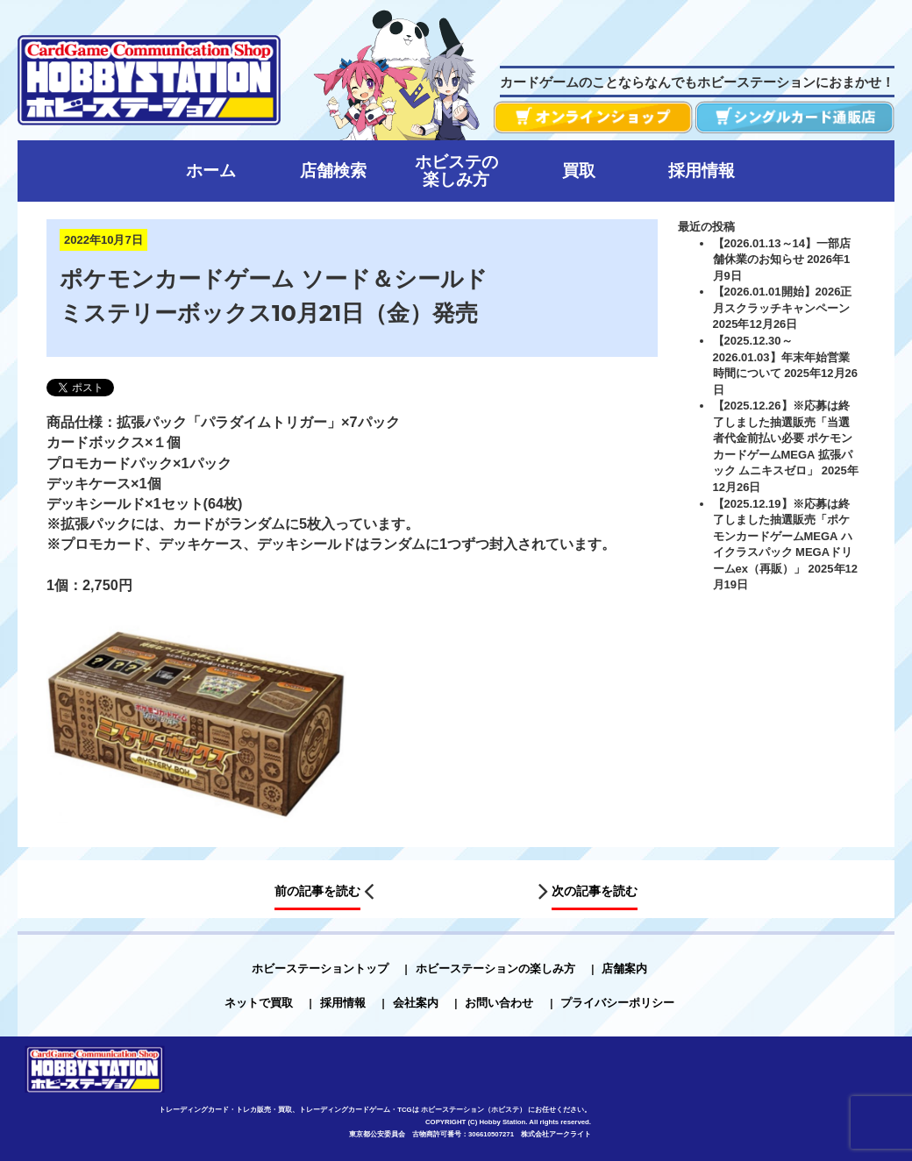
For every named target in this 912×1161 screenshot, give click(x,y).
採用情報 (343, 1002)
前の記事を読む (317, 891)
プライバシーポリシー (617, 1002)
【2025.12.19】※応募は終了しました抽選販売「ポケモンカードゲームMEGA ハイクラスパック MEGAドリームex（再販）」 (783, 536)
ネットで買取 (258, 1002)
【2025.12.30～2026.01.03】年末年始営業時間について (781, 357)
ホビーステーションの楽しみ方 (495, 968)
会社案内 (415, 1002)
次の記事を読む (595, 891)
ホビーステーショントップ (320, 968)
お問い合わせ (499, 1002)
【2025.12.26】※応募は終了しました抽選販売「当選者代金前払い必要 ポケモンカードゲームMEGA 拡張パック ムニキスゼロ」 (783, 438)
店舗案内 (624, 968)
